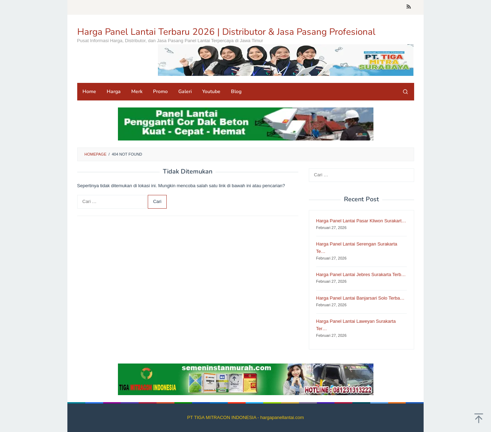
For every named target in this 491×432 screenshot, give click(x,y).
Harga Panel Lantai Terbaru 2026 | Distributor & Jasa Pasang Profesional (226, 32)
